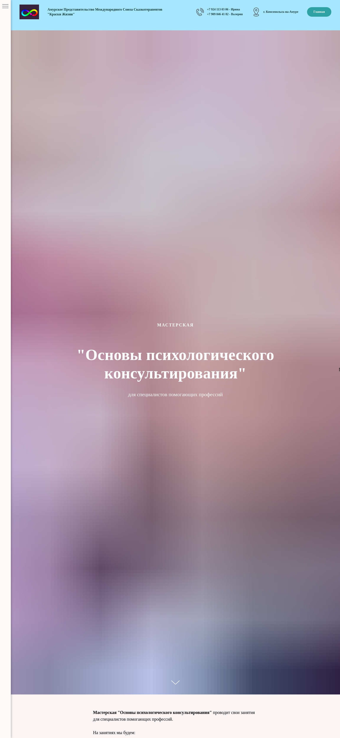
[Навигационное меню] (5, 6)
